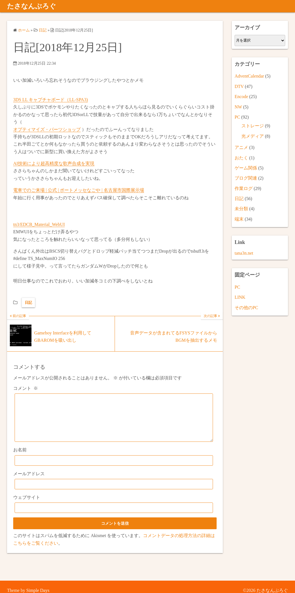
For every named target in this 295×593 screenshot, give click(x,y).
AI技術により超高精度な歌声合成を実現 (53, 163)
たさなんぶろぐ (31, 6)
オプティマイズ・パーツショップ (47, 129)
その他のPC (246, 307)
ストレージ (252, 125)
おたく (241, 157)
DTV (239, 86)
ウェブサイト (26, 505)
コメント (25, 388)
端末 (239, 219)
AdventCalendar (249, 76)
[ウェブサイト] (114, 516)
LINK (240, 297)
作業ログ (244, 188)
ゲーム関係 (246, 168)
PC (237, 117)
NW (238, 107)
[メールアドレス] (114, 492)
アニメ (241, 147)
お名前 (20, 458)
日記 (28, 302)
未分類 (241, 208)
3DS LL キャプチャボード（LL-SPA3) (50, 99)
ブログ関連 (246, 178)
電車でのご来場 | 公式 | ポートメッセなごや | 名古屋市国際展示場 (78, 190)
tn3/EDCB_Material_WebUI (39, 224)
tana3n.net (244, 253)
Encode (241, 96)
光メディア (252, 136)
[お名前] (114, 469)
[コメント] (114, 421)
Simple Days (37, 590)
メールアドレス (29, 482)
